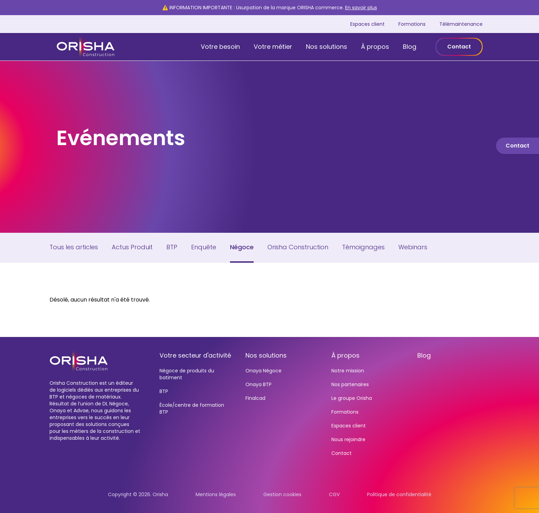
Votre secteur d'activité (195, 355)
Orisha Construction (297, 247)
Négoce (242, 247)
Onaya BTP (258, 384)
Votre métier (273, 46)
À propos (375, 46)
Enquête (203, 247)
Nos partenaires (350, 384)
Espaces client (367, 24)
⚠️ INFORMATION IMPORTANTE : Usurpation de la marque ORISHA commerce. (269, 7)
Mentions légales (216, 494)
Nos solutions (326, 46)
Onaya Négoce (263, 370)
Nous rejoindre (348, 439)
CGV (334, 494)
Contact (459, 47)
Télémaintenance (461, 24)
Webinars (412, 247)
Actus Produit (132, 247)
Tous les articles (74, 247)
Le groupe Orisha (351, 398)
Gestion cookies (282, 494)
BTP (171, 247)
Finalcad (255, 398)
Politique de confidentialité (399, 494)
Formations (412, 24)
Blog (409, 46)
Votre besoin (220, 46)
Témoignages (363, 247)
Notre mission (347, 370)
